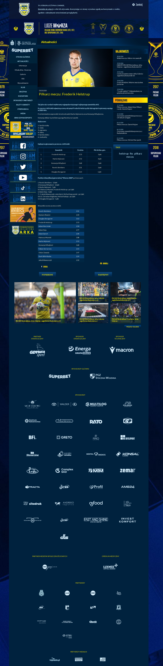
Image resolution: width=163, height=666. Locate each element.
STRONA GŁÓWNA (23, 57)
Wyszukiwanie (23, 83)
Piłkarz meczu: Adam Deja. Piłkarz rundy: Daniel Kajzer (129, 108)
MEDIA (22, 113)
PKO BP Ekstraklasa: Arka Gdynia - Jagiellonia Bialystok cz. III (92, 299)
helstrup (124, 153)
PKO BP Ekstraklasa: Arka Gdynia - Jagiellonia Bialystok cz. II (124, 299)
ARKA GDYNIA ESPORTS (23, 118)
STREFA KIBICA (22, 109)
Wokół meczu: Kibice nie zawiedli (129, 58)
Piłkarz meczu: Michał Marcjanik (129, 140)
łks (131, 153)
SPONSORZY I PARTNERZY (23, 100)
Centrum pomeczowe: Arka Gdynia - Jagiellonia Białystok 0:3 (130, 75)
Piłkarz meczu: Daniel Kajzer (127, 124)
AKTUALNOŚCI (22, 61)
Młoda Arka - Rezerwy (23, 70)
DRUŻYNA (23, 92)
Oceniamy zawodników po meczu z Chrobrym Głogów (129, 117)
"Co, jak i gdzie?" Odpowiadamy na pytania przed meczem (129, 92)
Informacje (23, 66)
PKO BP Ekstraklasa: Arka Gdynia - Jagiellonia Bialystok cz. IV (38, 321)
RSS (23, 79)
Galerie (23, 74)
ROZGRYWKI (23, 96)
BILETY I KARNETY (23, 105)
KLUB (23, 87)
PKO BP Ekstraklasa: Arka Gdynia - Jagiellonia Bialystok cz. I (92, 320)
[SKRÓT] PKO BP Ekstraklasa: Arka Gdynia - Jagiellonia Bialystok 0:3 (129, 66)
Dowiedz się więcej (45, 9)
